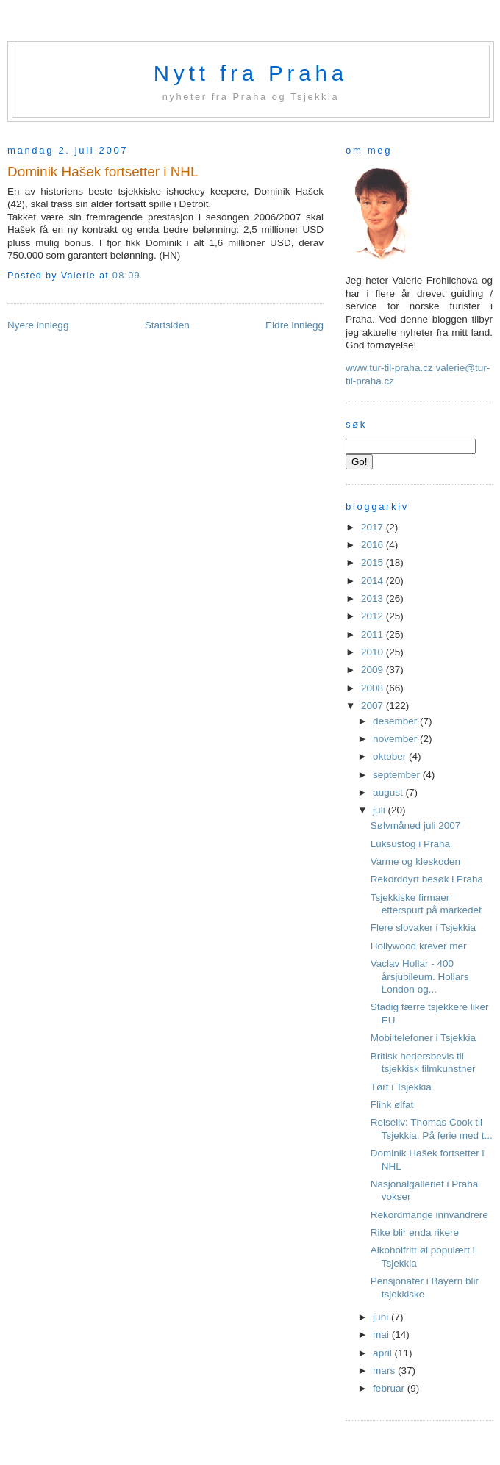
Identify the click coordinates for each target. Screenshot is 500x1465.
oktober (391, 756)
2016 (373, 544)
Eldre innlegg (294, 325)
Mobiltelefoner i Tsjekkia (423, 1037)
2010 (373, 652)
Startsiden (167, 325)
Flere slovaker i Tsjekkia (423, 927)
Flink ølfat (392, 1104)
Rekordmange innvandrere (429, 1214)
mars (385, 1370)
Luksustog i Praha (410, 843)
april (383, 1352)
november (396, 738)
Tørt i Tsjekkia (401, 1087)
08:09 (126, 275)
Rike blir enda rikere (415, 1232)
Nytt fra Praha (251, 73)
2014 (373, 580)
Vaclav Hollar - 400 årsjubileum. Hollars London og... (420, 976)
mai (382, 1334)
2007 (373, 705)
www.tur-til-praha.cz (389, 367)
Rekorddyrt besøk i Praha (427, 879)
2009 (373, 669)
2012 (373, 616)
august (389, 792)
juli (380, 810)
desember (396, 721)
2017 (373, 527)
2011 (373, 634)
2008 (373, 688)
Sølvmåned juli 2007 (415, 825)
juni (382, 1316)
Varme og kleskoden (415, 861)
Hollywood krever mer (419, 945)
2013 (373, 598)
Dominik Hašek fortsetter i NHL (103, 171)
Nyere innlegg (37, 325)
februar (390, 1388)
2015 (373, 562)
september (398, 774)
